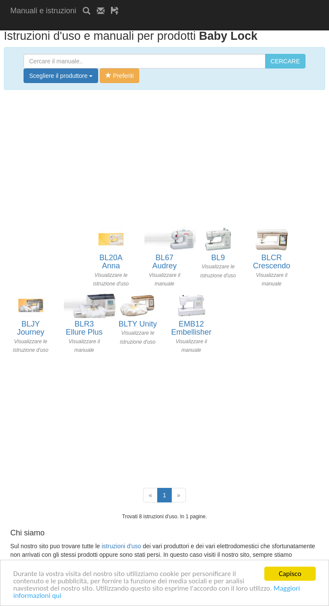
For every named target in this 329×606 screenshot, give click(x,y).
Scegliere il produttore (61, 75)
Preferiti (119, 75)
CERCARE (285, 61)
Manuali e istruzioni (43, 10)
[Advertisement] (110, 24)
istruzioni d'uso (121, 546)
